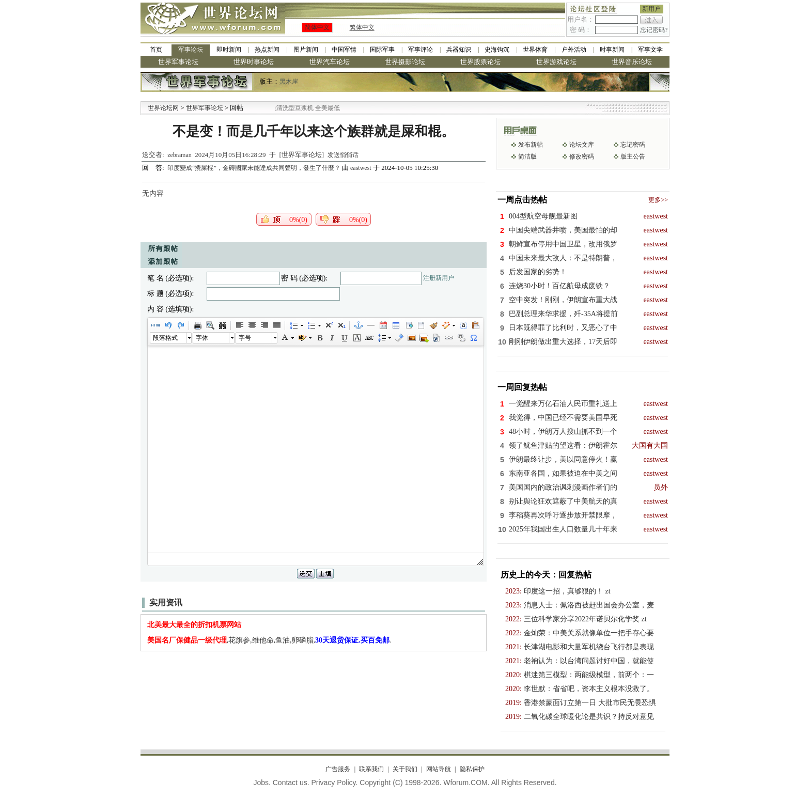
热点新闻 (267, 49)
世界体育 (535, 49)
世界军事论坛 (178, 62)
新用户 (651, 8)
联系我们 (371, 769)
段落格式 (165, 337)
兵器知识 (458, 49)
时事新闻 (612, 49)
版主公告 (632, 156)
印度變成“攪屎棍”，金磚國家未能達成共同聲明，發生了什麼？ (254, 167)
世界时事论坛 (253, 62)
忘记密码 (632, 144)
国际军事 (382, 49)
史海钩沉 (497, 49)
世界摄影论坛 (405, 62)
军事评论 (420, 49)
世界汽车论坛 (329, 62)
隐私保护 (472, 769)
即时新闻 (228, 49)
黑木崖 (288, 81)
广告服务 (337, 769)
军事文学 (650, 49)
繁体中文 (362, 27)
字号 (245, 337)
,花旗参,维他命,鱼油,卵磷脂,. (269, 640)
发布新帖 (530, 144)
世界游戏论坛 (556, 62)
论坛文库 (581, 144)
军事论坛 (190, 49)
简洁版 (527, 156)
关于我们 (405, 769)
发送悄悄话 (343, 155)
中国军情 (344, 49)
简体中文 (317, 27)
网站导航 (438, 769)
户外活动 (574, 49)
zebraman (179, 155)
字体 (202, 337)
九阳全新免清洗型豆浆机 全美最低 (304, 108)
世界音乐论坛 (632, 62)
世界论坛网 (163, 108)
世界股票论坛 (480, 62)
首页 (156, 49)
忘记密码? (653, 30)
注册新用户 (438, 277)
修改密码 (581, 156)
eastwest (360, 167)
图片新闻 (305, 49)
